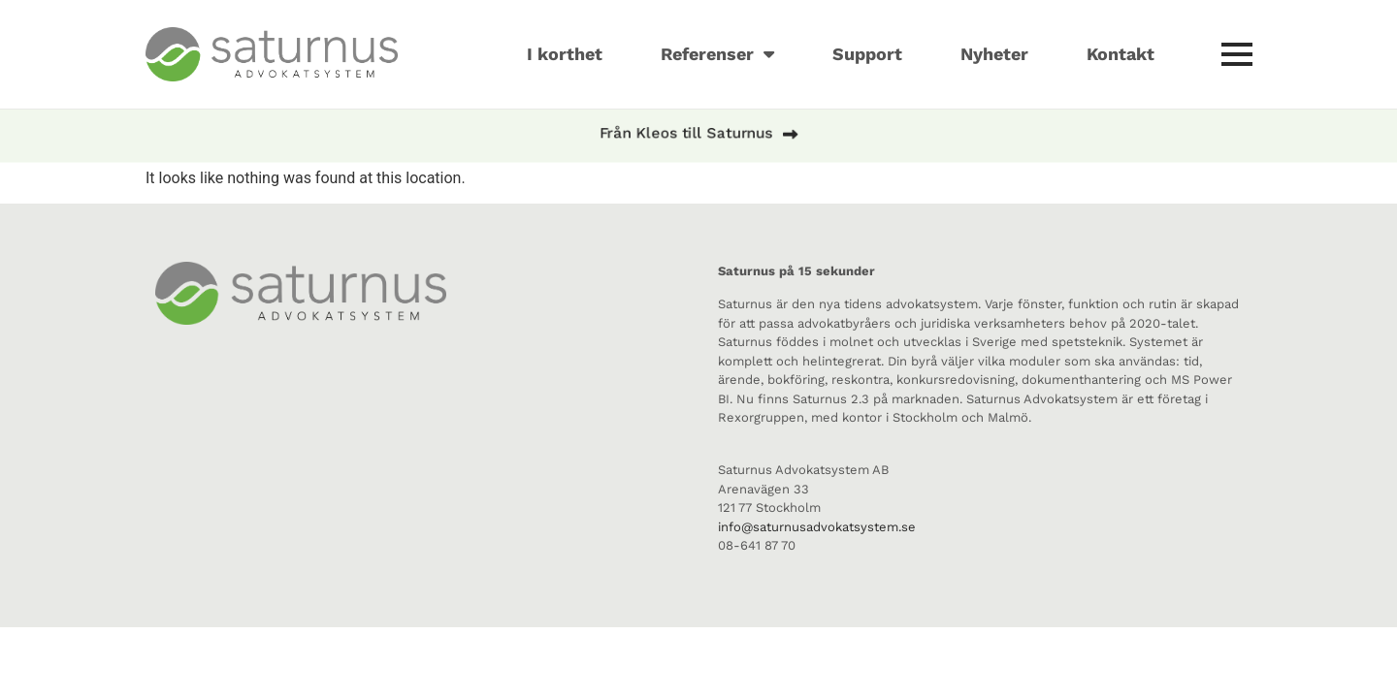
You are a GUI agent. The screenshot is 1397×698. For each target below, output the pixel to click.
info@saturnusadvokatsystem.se (817, 527)
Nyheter (994, 54)
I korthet (564, 54)
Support (867, 54)
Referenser (717, 54)
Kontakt (1120, 54)
